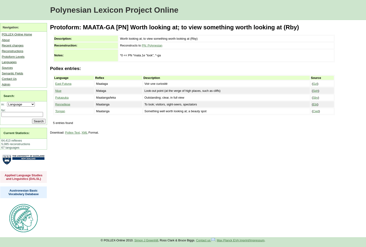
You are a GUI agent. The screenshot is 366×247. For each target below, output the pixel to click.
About (5, 40)
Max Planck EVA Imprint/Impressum (240, 240)
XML (85, 132)
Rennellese (62, 104)
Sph (315, 91)
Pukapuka (62, 97)
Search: (9, 96)
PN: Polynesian (152, 45)
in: (3, 104)
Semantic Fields (12, 73)
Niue (58, 91)
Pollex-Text (72, 132)
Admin (6, 84)
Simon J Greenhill (146, 240)
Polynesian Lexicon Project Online (114, 10)
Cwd (316, 111)
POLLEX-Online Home (17, 34)
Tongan (60, 111)
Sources (7, 67)
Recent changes (12, 45)
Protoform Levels (13, 56)
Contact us (205, 240)
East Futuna (63, 83)
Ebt (315, 104)
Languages (9, 62)
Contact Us (9, 79)
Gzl (315, 83)
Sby (315, 97)
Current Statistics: (17, 133)
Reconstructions (12, 51)
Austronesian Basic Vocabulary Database (23, 192)
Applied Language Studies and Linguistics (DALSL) (24, 177)
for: (3, 110)
